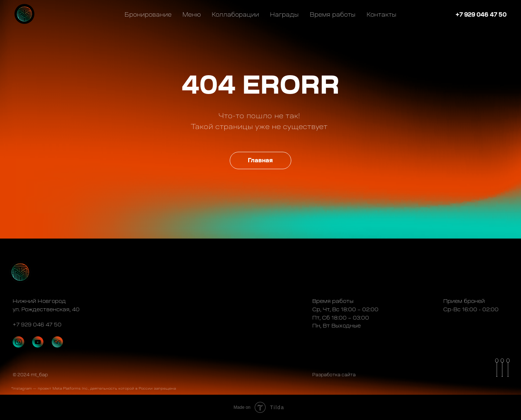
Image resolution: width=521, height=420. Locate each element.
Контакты (382, 14)
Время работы (333, 14)
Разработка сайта (334, 375)
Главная (260, 160)
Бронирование (147, 14)
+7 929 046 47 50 (481, 14)
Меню (191, 14)
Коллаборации (235, 14)
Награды (284, 14)
